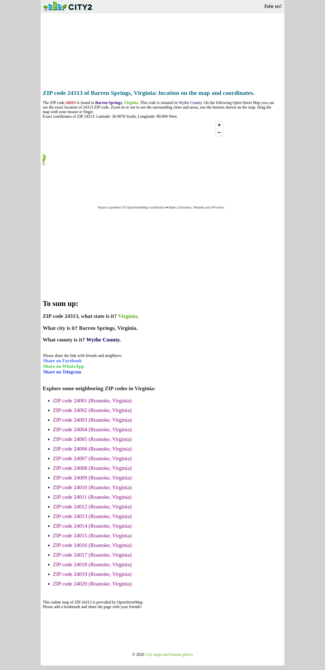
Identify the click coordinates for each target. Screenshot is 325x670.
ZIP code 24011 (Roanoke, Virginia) (92, 497)
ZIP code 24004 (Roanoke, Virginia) (92, 429)
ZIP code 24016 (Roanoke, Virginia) (92, 545)
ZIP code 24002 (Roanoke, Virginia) (92, 410)
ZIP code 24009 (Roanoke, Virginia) (92, 478)
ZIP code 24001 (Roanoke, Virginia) (92, 401)
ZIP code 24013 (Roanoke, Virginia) (92, 516)
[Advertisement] (162, 49)
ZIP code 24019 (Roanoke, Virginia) (92, 574)
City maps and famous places (169, 654)
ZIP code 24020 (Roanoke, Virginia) (92, 584)
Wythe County (190, 102)
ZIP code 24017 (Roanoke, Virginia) (92, 555)
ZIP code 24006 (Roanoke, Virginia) (92, 449)
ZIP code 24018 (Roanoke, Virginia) (92, 564)
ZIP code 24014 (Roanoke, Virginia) (92, 526)
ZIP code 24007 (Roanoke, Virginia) (92, 458)
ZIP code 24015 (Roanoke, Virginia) (92, 535)
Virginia (131, 102)
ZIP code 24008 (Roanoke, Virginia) (92, 468)
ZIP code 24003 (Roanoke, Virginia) (92, 420)
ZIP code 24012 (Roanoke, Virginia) (92, 507)
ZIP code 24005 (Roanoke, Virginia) (92, 439)
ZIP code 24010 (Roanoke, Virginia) (92, 487)
